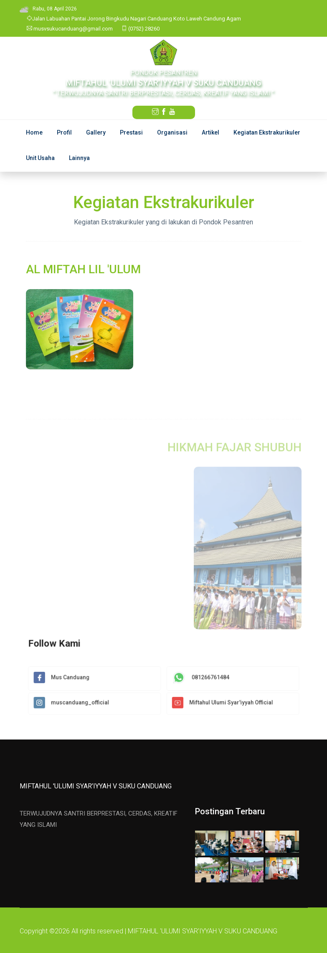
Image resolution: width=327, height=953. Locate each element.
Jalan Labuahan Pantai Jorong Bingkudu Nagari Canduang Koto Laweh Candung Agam (134, 18)
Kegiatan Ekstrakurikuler (266, 132)
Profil (64, 132)
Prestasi (131, 132)
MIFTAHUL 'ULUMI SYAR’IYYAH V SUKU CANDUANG (96, 786)
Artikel (210, 132)
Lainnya (79, 158)
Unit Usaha (40, 158)
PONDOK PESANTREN (163, 72)
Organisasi (172, 132)
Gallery (96, 132)
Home (34, 132)
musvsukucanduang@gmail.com (70, 28)
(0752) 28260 (141, 28)
